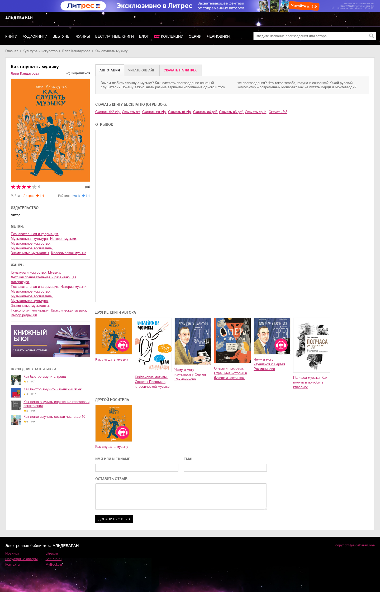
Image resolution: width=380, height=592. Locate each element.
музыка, (54, 272)
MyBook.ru (54, 564)
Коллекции (172, 36)
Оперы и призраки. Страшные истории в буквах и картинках (230, 373)
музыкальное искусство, (31, 243)
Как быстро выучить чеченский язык (52, 389)
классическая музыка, (69, 310)
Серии (195, 36)
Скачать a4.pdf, (205, 112)
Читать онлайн (141, 70)
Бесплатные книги (114, 36)
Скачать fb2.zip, (108, 112)
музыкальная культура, (30, 239)
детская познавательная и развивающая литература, (43, 279)
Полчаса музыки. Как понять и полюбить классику (310, 382)
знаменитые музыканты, (30, 253)
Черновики (218, 36)
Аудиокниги (35, 36)
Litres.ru (52, 553)
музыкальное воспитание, (32, 248)
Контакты (12, 564)
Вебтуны (61, 36)
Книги (11, 36)
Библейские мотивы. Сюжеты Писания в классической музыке (152, 382)
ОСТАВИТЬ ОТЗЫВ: (112, 479)
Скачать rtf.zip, (180, 112)
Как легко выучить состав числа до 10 (54, 417)
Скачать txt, (131, 112)
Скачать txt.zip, (154, 112)
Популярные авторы (21, 559)
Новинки (12, 553)
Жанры (83, 36)
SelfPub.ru (54, 559)
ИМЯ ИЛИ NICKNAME (112, 459)
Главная (11, 51)
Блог (144, 36)
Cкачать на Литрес (181, 70)
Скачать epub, (256, 112)
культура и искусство (40, 51)
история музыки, (63, 239)
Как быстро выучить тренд (44, 377)
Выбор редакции (24, 315)
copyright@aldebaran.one (355, 545)
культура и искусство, (29, 272)
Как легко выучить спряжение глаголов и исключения (56, 404)
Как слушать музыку (111, 359)
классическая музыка (68, 253)
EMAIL (189, 459)
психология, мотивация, (30, 310)
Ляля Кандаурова (76, 51)
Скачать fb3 (278, 112)
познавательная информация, (35, 234)
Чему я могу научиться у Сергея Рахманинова (190, 374)
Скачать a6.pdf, (231, 112)
